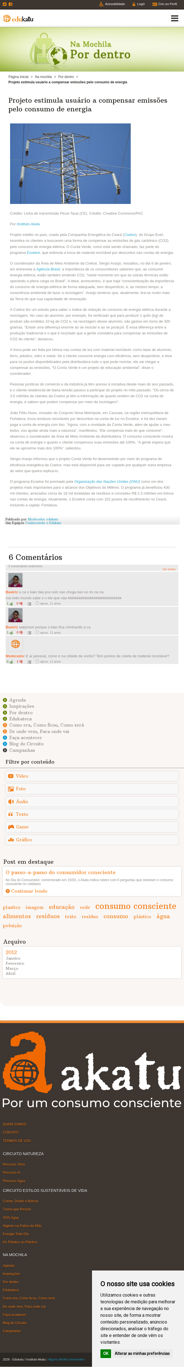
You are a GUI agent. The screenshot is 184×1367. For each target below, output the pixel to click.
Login (141, 4)
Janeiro (13, 958)
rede (85, 907)
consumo (116, 916)
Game (22, 827)
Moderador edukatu (43, 519)
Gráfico (24, 839)
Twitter (5, 4)
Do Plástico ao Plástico (20, 1242)
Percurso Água (14, 1181)
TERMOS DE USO (17, 1141)
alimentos (17, 916)
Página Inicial (18, 77)
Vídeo (22, 776)
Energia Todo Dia (16, 1234)
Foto (21, 788)
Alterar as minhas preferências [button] (142, 1353)
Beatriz (12, 592)
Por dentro (66, 77)
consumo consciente (135, 906)
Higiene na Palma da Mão (22, 1226)
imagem (34, 907)
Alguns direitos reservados (66, 1359)
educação (62, 906)
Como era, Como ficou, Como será (46, 725)
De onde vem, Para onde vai (39, 731)
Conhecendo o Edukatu (43, 523)
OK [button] (105, 1353)
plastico (11, 907)
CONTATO (11, 1132)
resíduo (90, 916)
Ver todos (169, 569)
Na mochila (43, 77)
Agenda (17, 700)
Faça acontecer (25, 737)
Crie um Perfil (167, 4)
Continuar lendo (29, 891)
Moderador (15, 656)
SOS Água (11, 1217)
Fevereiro (15, 963)
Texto (22, 814)
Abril (10, 973)
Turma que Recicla (17, 1209)
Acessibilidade (115, 4)
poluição (12, 925)
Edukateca (20, 719)
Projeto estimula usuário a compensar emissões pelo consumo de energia (87, 104)
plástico (142, 916)
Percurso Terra (14, 1164)
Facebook (11, 4)
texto (70, 916)
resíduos (48, 916)
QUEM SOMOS (14, 1124)
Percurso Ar (11, 1173)
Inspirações (21, 706)
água (163, 916)
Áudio (22, 801)
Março (12, 968)
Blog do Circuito (26, 743)
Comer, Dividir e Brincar (20, 1201)
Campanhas (22, 750)
